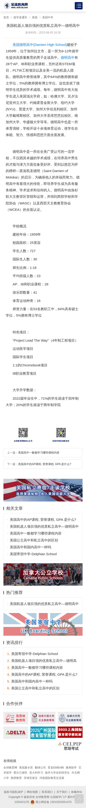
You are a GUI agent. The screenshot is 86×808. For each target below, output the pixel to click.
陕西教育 (16, 778)
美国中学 (47, 17)
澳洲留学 (71, 767)
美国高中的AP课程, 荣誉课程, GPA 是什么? (44, 464)
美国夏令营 (26, 767)
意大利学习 (36, 772)
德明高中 (68, 57)
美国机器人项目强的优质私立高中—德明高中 (44, 526)
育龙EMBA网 (56, 767)
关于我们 (61, 792)
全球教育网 (10, 767)
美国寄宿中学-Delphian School (33, 554)
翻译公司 (40, 767)
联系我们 (47, 792)
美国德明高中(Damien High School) (40, 45)
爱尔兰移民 (20, 772)
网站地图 (32, 792)
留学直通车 (20, 17)
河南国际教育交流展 (51, 778)
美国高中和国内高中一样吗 (30, 547)
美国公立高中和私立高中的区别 (34, 540)
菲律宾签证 (31, 778)
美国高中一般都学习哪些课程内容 (38, 452)
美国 (34, 17)
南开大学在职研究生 (57, 772)
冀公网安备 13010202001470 (51, 802)
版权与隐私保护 (13, 792)
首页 (6, 17)
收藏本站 (76, 792)
